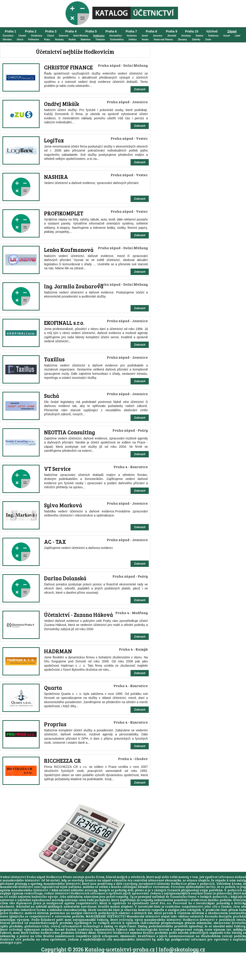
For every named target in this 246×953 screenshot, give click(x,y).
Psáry (47, 39)
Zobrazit (139, 89)
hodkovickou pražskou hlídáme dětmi (68, 933)
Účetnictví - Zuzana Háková (78, 614)
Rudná (72, 39)
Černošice (8, 35)
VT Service (57, 468)
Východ (212, 31)
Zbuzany (182, 39)
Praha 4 (71, 31)
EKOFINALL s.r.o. (64, 322)
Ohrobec (7, 39)
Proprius (55, 724)
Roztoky (59, 39)
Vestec (145, 39)
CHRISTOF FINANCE (68, 67)
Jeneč (145, 35)
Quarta (53, 687)
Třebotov (100, 39)
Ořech (20, 39)
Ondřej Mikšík (61, 103)
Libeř (237, 35)
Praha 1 (10, 31)
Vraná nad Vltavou (163, 39)
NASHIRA (56, 176)
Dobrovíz (63, 35)
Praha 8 (151, 31)
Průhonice (33, 39)
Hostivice (132, 35)
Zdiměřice (145, 887)
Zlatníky (196, 39)
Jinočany (186, 35)
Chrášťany (36, 35)
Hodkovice (99, 35)
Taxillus (54, 359)
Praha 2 (30, 31)
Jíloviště (171, 35)
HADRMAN (58, 651)
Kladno (199, 35)
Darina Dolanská (65, 578)
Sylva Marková (63, 505)
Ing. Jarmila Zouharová (73, 286)
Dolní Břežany (80, 35)
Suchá (51, 395)
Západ (231, 31)
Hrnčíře (103, 906)
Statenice (85, 39)
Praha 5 (91, 31)
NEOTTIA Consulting (69, 432)
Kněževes (213, 35)
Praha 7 (131, 31)
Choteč (22, 35)
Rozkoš (71, 929)
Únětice (133, 39)
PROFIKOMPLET (63, 213)
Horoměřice (115, 35)
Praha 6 (111, 31)
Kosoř (226, 35)
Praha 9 (171, 31)
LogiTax (54, 140)
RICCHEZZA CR (62, 760)
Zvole (208, 39)
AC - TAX (55, 541)
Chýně (50, 35)
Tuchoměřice (117, 39)
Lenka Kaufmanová (68, 249)
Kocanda (211, 916)
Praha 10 (191, 31)
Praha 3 (51, 31)
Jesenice (157, 35)
